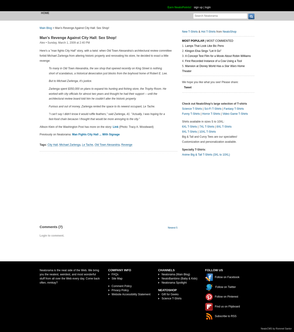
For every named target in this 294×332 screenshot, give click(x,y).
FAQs (115, 274)
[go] (251, 16)
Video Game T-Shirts (235, 113)
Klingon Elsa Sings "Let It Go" (203, 51)
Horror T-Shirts (211, 113)
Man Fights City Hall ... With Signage (96, 134)
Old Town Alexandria (107, 144)
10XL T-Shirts (207, 131)
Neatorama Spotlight (174, 282)
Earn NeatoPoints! (180, 7)
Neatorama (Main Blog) (175, 274)
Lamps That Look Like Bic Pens (204, 45)
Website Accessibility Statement (131, 294)
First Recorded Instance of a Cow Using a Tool (213, 61)
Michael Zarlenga (69, 144)
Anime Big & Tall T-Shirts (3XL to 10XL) (206, 154)
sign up (198, 7)
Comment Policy (122, 286)
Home (45, 13)
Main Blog (46, 28)
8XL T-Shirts (224, 126)
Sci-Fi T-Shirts (212, 108)
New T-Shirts (190, 31)
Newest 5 (173, 227)
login (208, 7)
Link (116, 126)
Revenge (126, 144)
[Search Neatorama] (220, 16)
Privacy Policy (120, 290)
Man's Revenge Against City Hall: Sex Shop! (78, 38)
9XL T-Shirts (189, 131)
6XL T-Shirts (189, 126)
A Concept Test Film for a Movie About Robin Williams (218, 56)
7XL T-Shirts (206, 126)
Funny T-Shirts (191, 113)
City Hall (53, 144)
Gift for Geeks (169, 294)
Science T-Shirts (192, 108)
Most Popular (193, 40)
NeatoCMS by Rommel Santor (276, 328)
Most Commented (219, 40)
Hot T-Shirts (208, 31)
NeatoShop (229, 31)
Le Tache (87, 144)
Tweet (188, 87)
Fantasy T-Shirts (234, 108)
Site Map (117, 278)
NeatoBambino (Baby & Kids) (179, 278)
